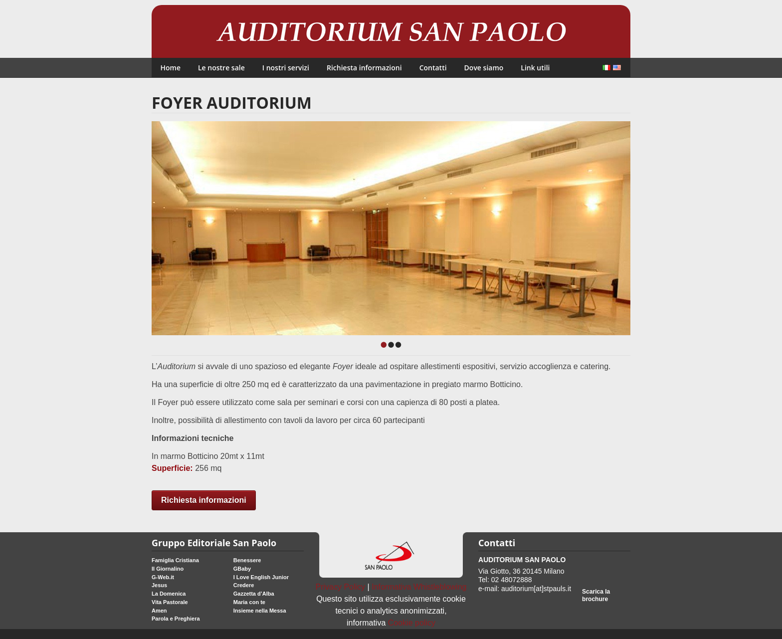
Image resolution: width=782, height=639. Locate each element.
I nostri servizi (285, 67)
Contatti (433, 67)
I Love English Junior (261, 577)
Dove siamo (484, 67)
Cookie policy (411, 623)
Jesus (159, 585)
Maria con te (249, 602)
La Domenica (169, 594)
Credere (243, 585)
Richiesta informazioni (364, 67)
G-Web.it (163, 577)
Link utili (535, 67)
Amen (159, 611)
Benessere (247, 560)
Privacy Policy (341, 587)
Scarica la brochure (596, 595)
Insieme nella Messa (259, 611)
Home (171, 67)
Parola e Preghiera (176, 619)
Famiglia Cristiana (175, 560)
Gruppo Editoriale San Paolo (214, 543)
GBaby (242, 569)
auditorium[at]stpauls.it (536, 589)
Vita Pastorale (170, 602)
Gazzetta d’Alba (253, 594)
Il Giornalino (168, 569)
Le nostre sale (221, 67)
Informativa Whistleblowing (419, 587)
